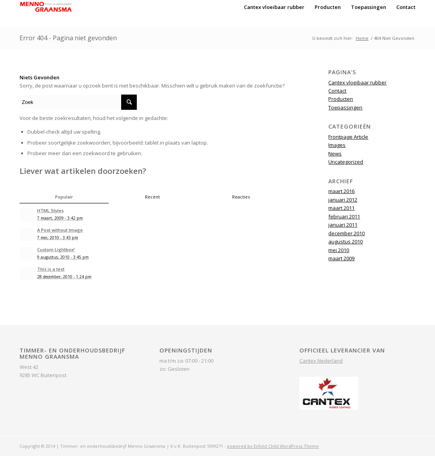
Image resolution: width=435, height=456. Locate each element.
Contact (337, 90)
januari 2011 (342, 224)
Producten (340, 98)
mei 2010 (338, 250)
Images (336, 144)
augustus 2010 (345, 241)
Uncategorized (345, 161)
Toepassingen (345, 107)
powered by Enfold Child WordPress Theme (273, 446)
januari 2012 (342, 199)
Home (362, 38)
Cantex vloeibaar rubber (357, 82)
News (335, 153)
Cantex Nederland (321, 360)
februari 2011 (344, 216)
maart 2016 (341, 191)
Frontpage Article (348, 136)
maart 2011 (341, 207)
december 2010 (346, 233)
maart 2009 (341, 258)
